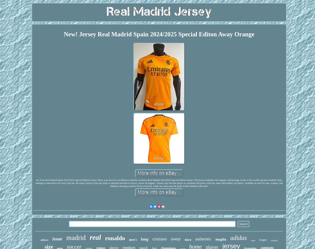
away (176, 238)
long (144, 239)
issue (57, 238)
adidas (238, 237)
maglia (220, 239)
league (263, 239)
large (253, 240)
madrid (76, 237)
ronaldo (115, 238)
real (95, 237)
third (188, 239)
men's (133, 239)
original (274, 240)
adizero (44, 239)
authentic (203, 238)
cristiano (159, 239)
